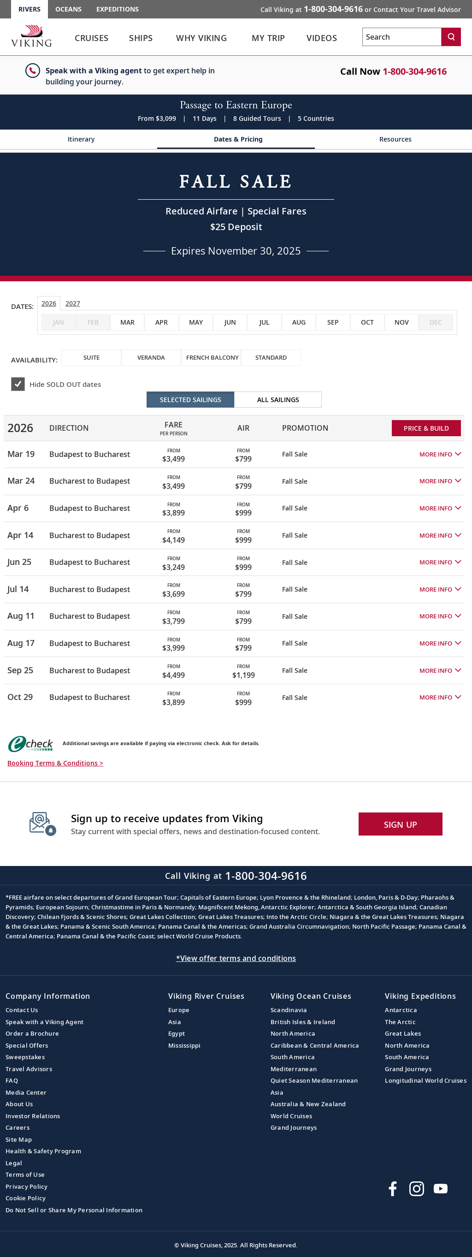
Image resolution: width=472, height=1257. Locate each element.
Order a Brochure (32, 1033)
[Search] (451, 37)
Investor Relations (33, 1116)
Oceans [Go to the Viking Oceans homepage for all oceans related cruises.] (68, 9)
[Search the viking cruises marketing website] (402, 37)
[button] (440, 454)
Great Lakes (403, 1033)
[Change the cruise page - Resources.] (393, 142)
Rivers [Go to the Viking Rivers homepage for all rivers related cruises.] (29, 9)
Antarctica (401, 1010)
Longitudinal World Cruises (425, 1080)
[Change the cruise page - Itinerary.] (78, 142)
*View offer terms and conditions (236, 958)
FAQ (12, 1080)
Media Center (26, 1092)
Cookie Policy (26, 1198)
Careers (18, 1127)
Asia (174, 1022)
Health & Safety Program (43, 1151)
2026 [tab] (48, 303)
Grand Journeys (294, 1127)
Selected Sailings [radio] (190, 399)
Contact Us (22, 1010)
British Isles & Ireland (303, 1022)
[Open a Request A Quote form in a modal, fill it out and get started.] (236, 214)
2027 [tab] (72, 303)
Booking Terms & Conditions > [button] (55, 763)
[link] (92, 40)
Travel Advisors (29, 1069)
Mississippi (184, 1045)
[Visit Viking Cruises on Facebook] (392, 1189)
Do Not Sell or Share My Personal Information (74, 1210)
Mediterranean (294, 1069)
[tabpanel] (236, 551)
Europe (179, 1010)
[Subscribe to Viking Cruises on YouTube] (440, 1189)
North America (293, 1033)
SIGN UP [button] (401, 824)
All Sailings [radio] (278, 399)
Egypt (176, 1033)
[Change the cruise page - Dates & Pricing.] (235, 142)
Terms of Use (25, 1174)
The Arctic (400, 1022)
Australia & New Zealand (308, 1104)
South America (293, 1057)
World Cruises (291, 1116)
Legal (14, 1163)
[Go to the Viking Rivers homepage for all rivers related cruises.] (31, 35)
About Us (19, 1104)
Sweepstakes (25, 1057)
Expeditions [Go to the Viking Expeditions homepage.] (117, 9)
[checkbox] (127, 322)
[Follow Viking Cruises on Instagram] (416, 1189)
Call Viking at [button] (360, 8)
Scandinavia (289, 1010)
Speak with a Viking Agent (44, 1022)
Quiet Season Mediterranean (314, 1080)
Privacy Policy (27, 1186)
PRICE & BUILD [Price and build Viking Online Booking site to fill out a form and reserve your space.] (426, 428)
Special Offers (27, 1045)
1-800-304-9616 (415, 71)
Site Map (19, 1139)
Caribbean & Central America (315, 1045)
